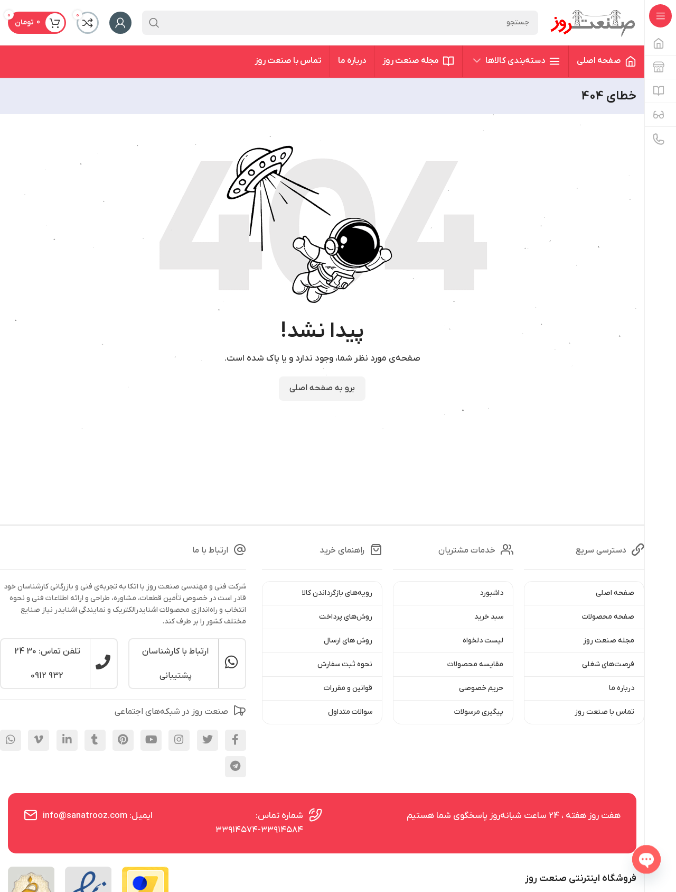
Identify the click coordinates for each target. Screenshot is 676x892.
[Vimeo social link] (38, 740)
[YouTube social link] (151, 740)
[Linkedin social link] (67, 740)
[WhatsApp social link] (10, 740)
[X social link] (207, 740)
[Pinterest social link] (123, 740)
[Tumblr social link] (95, 740)
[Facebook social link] (235, 740)
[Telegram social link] (235, 766)
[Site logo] (592, 22)
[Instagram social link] (179, 740)
